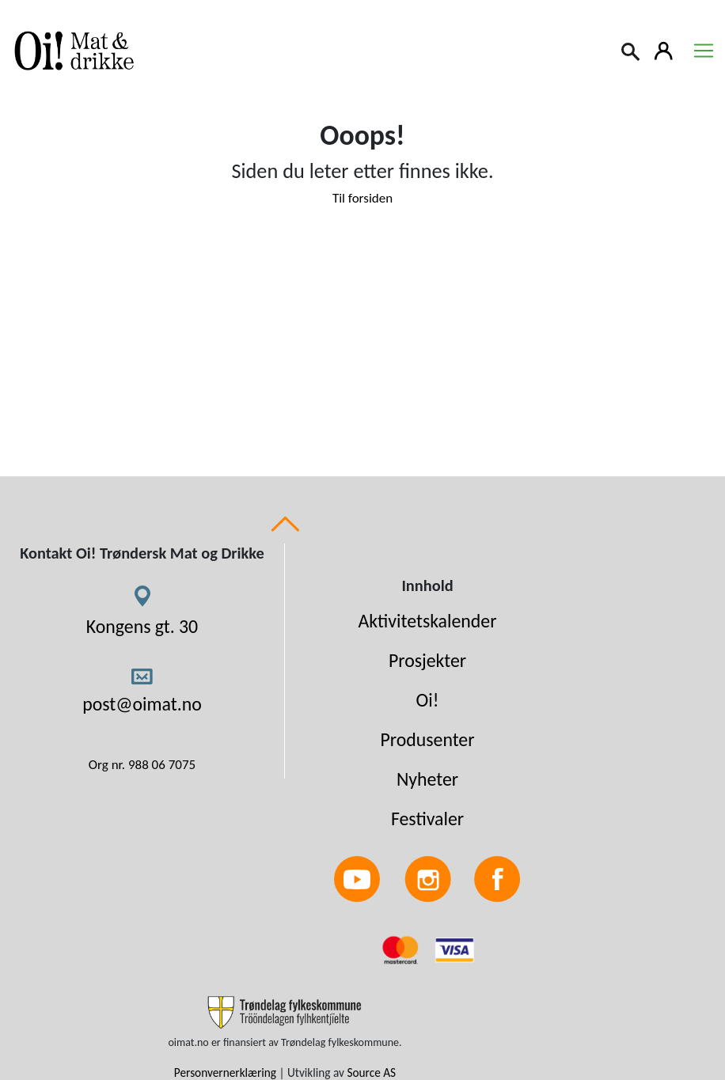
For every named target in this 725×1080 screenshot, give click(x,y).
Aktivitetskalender (428, 620)
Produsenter (427, 739)
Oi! (427, 699)
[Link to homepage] (71, 50)
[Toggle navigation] (703, 51)
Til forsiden (362, 198)
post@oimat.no (142, 703)
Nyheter (427, 778)
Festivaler (427, 818)
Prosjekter (427, 660)
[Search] (631, 50)
